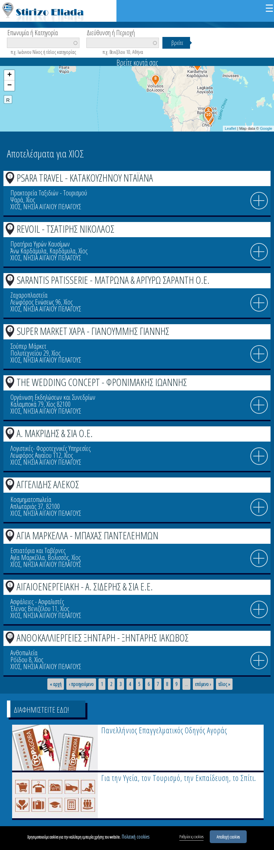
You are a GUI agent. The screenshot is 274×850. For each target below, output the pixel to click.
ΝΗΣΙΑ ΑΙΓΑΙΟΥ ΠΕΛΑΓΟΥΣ (52, 206)
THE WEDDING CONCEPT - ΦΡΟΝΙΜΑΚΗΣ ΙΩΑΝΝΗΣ (102, 382)
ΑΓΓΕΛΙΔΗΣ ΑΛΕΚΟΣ (48, 484)
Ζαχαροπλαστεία (29, 295)
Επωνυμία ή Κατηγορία (32, 32)
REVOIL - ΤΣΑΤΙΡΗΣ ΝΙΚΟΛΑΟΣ (65, 228)
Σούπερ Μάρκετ (28, 346)
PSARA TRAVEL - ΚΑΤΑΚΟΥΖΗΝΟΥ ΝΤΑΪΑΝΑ (85, 177)
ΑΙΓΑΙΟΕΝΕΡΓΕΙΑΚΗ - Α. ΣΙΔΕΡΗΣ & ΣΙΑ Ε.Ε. (85, 586)
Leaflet (230, 128)
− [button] (9, 85)
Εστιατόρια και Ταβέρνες (37, 550)
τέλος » (224, 684)
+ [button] (9, 75)
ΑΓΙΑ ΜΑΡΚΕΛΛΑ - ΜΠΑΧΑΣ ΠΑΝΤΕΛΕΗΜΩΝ (87, 535)
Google (266, 128)
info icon (259, 201)
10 (10, 636)
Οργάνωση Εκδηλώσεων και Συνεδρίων (52, 397)
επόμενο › (203, 684)
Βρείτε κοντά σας (137, 62)
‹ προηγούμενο (81, 684)
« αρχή (56, 684)
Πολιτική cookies (135, 838)
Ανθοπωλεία (24, 652)
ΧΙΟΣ (15, 206)
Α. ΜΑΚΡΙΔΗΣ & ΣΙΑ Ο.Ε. (55, 433)
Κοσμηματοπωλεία (30, 499)
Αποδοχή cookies (228, 838)
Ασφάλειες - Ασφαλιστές (37, 601)
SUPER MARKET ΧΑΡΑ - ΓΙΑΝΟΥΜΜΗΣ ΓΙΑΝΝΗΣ (93, 331)
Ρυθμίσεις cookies (191, 838)
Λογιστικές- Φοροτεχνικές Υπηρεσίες (50, 448)
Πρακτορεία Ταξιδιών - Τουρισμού (48, 192)
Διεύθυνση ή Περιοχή (111, 32)
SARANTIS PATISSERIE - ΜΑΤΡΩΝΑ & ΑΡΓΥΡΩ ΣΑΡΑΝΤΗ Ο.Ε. (113, 280)
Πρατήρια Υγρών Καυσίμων (40, 244)
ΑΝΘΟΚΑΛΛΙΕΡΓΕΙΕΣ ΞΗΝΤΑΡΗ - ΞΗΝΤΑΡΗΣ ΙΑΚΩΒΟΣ (103, 637)
